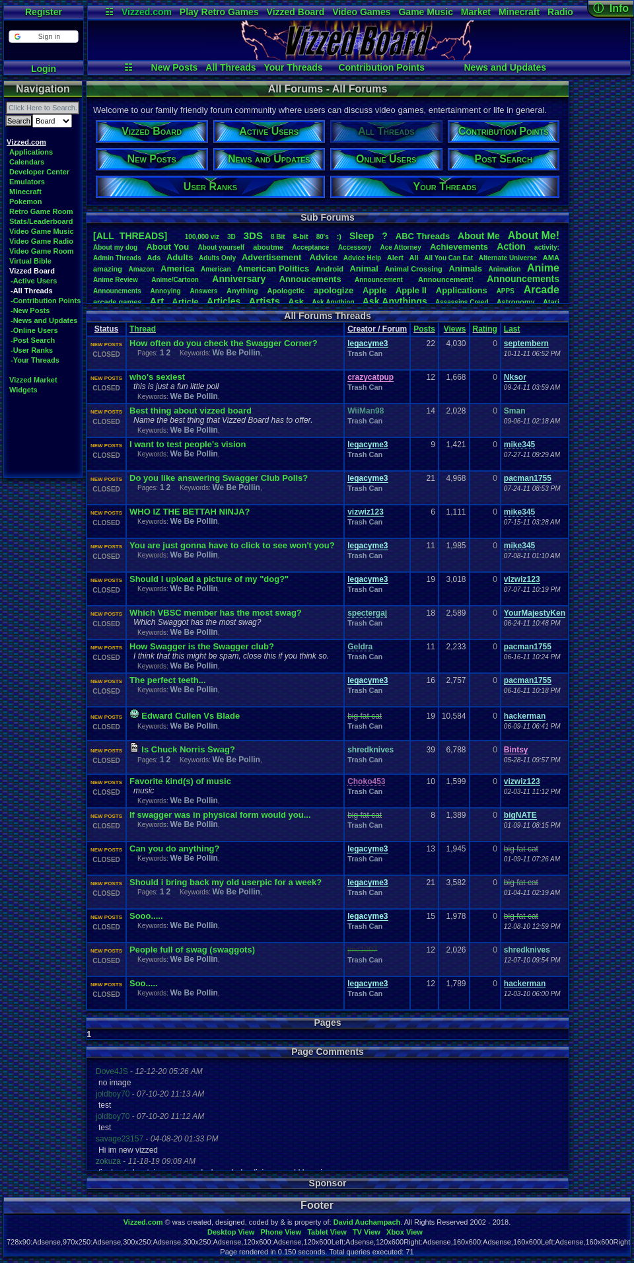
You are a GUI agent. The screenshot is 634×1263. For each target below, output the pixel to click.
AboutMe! (533, 235)
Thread (142, 329)
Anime (543, 267)
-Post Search (33, 340)
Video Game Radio (41, 241)
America (177, 268)
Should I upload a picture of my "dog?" (209, 579)
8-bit (300, 236)
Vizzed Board (296, 12)
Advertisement (273, 257)
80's (322, 236)
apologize (333, 290)
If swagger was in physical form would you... (220, 815)
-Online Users (34, 330)
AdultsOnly (217, 258)
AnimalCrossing (413, 269)
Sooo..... (146, 916)
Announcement (380, 279)
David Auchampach (367, 1222)
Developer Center (39, 172)
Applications (31, 152)
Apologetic (286, 291)
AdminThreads (117, 258)
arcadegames (117, 302)
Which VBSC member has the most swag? (215, 613)
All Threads (230, 67)
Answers (204, 291)
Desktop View (230, 1232)
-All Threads (32, 291)
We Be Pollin (236, 352)
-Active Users (34, 281)
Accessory (355, 247)
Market (476, 12)
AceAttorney (400, 247)
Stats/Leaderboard (41, 221)
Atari (551, 302)
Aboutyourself (220, 247)
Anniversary (238, 278)
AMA (551, 258)
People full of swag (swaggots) (192, 950)
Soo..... (143, 983)
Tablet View (327, 1232)
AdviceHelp (362, 258)
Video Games (361, 12)
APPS (505, 291)
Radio (560, 12)
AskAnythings (395, 301)
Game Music (425, 12)
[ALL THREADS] (130, 236)
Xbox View (404, 1232)
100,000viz (202, 236)
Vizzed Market (33, 380)
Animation (505, 269)
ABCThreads (423, 236)
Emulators (27, 182)
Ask (296, 302)
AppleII (411, 290)
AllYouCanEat (448, 258)
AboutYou (167, 247)
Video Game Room (41, 251)
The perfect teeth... (167, 680)
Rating (485, 329)
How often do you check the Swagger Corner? (223, 343)
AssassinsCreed (462, 302)
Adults (179, 257)
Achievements (459, 247)
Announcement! (446, 279)
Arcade (541, 289)
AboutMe (479, 236)
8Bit (278, 236)
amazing (107, 269)
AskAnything (333, 302)
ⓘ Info (611, 8)
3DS (253, 235)
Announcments (117, 291)
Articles (223, 301)
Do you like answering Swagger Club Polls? (218, 478)
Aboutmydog (115, 247)
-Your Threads (35, 360)
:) (339, 236)
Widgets (23, 390)
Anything (242, 291)
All (414, 258)
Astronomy (516, 302)
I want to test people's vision (187, 444)
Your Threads (293, 67)
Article (185, 302)
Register (43, 12)
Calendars (26, 162)
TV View (366, 1232)
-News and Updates (44, 320)
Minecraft (519, 12)
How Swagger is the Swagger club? (201, 646)
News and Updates (505, 67)
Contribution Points (381, 67)
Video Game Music (41, 231)
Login (43, 68)
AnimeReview (115, 279)
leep (361, 236)
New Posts (174, 67)
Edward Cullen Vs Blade (190, 716)
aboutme (268, 247)
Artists (264, 301)
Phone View (280, 1232)
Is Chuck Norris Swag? (188, 749)
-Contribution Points (46, 301)
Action (511, 246)
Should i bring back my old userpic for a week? (225, 882)
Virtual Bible (30, 261)
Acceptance (310, 247)
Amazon (142, 269)
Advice (324, 257)
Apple (374, 290)
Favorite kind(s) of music (180, 781)
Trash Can (364, 353)
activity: (546, 247)
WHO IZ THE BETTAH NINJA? (189, 512)
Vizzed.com (147, 12)
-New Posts (30, 310)
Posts (424, 329)
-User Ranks (32, 350)
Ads (153, 258)
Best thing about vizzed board (190, 410)
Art (157, 301)
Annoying (166, 291)
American (216, 269)
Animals (465, 268)
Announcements (523, 278)
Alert (395, 258)
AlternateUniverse (508, 258)
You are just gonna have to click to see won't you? (232, 545)
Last (512, 329)
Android (329, 269)
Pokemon (25, 201)
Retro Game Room (41, 211)
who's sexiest (157, 377)
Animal (363, 268)
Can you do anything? (174, 848)
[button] (43, 36)
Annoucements (310, 279)
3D (231, 236)
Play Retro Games (219, 12)
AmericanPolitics (273, 268)
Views (455, 329)
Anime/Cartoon (175, 279)
